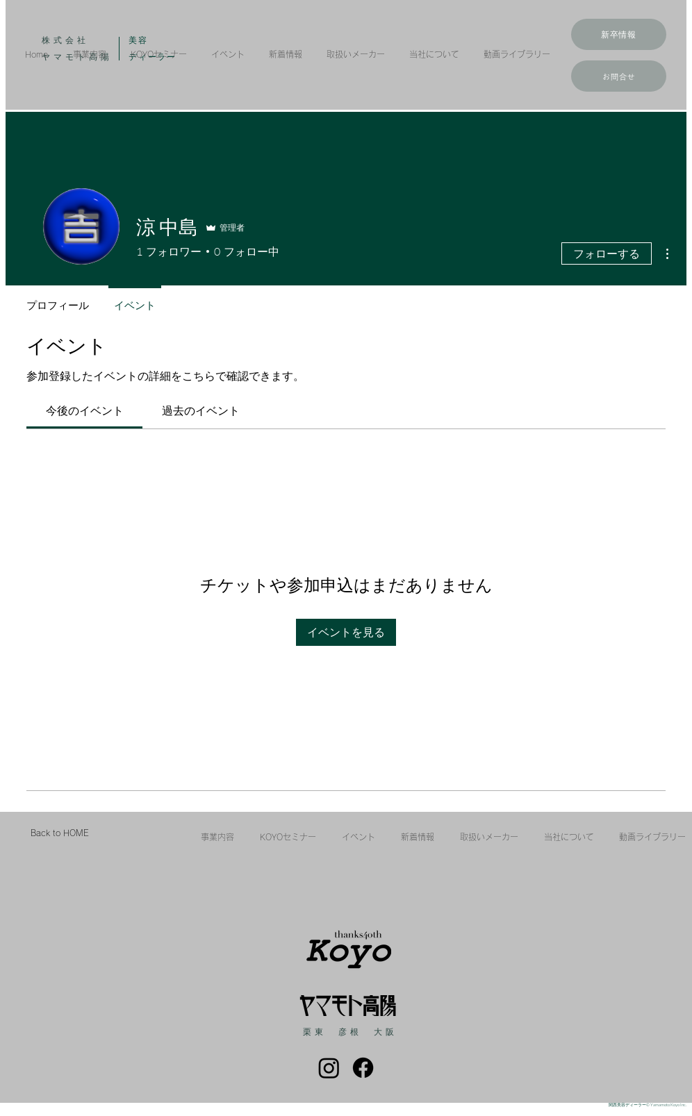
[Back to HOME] (59, 833)
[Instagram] (329, 1067)
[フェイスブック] (363, 1067)
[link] (85, 410)
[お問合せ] (618, 76)
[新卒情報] (618, 34)
